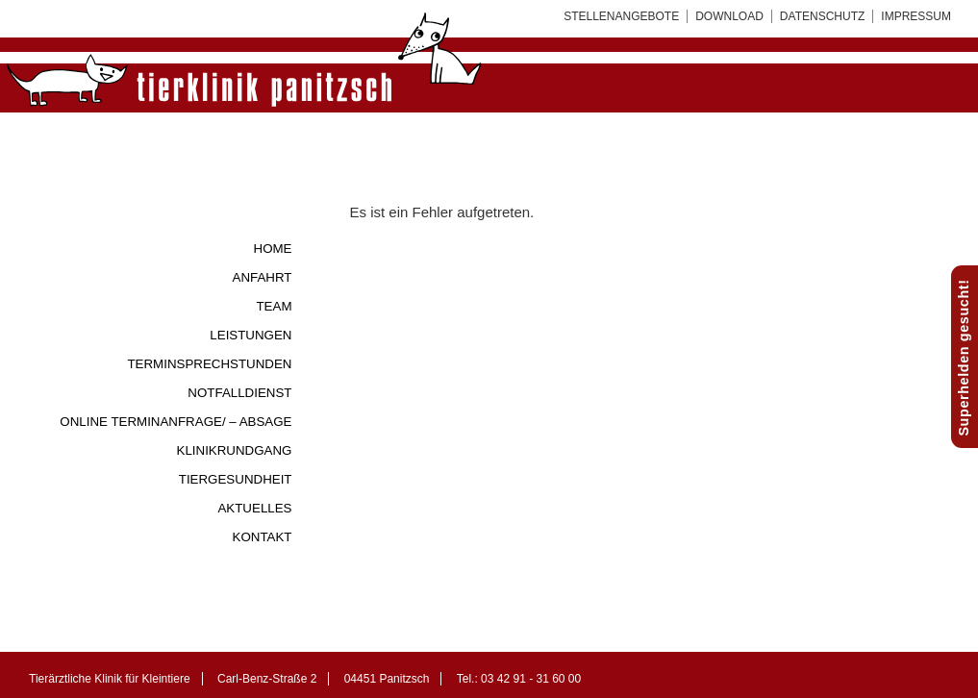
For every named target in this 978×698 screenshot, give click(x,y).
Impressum (916, 16)
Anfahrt (262, 277)
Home (273, 248)
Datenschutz (822, 16)
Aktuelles (254, 508)
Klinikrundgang (234, 450)
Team (273, 306)
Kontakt (262, 537)
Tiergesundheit (235, 479)
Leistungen (250, 335)
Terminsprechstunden (209, 364)
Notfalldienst (239, 393)
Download (729, 16)
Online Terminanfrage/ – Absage (175, 421)
